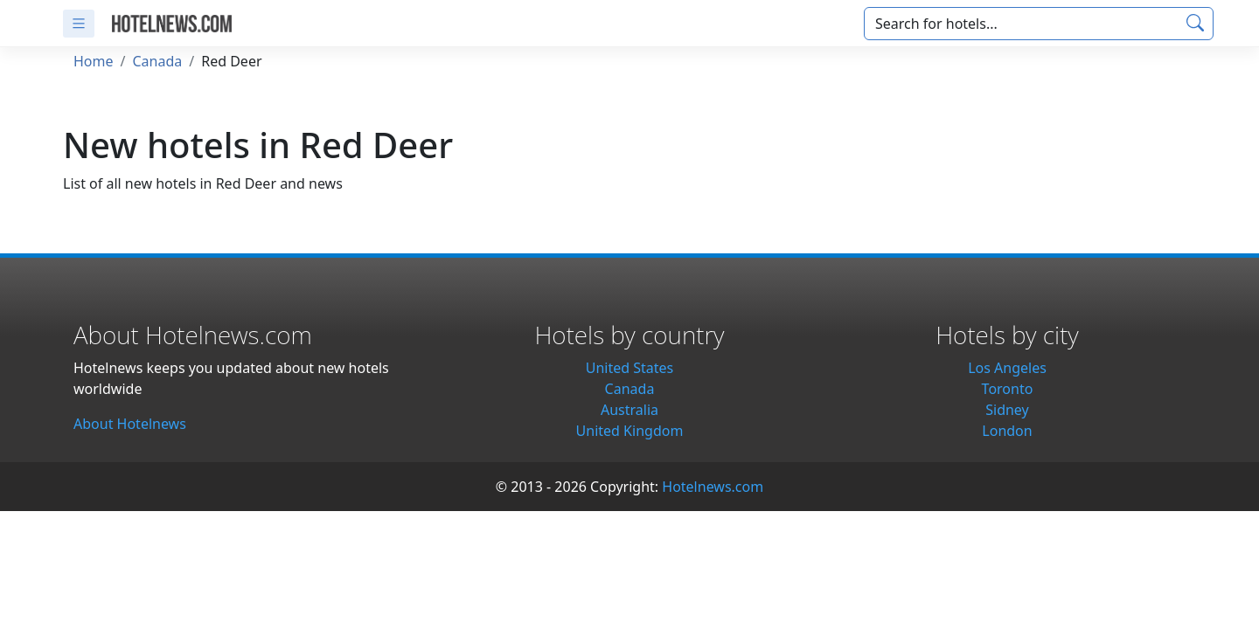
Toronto (1007, 388)
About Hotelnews (129, 423)
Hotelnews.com (712, 486)
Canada (157, 61)
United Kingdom (630, 430)
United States (630, 367)
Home (93, 61)
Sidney (1007, 409)
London (1007, 430)
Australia (629, 409)
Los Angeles (1007, 367)
